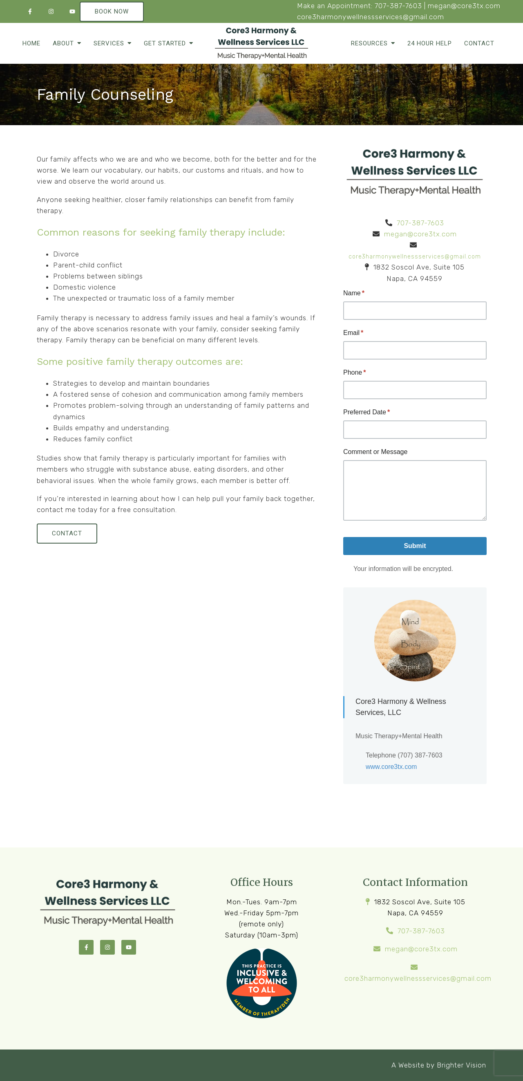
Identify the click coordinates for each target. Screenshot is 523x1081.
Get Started (165, 43)
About (63, 43)
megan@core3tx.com (464, 6)
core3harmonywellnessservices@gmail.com (370, 17)
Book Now (112, 11)
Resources (369, 43)
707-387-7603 (398, 6)
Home (31, 43)
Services (109, 43)
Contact (479, 43)
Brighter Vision (461, 1065)
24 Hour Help (429, 43)
